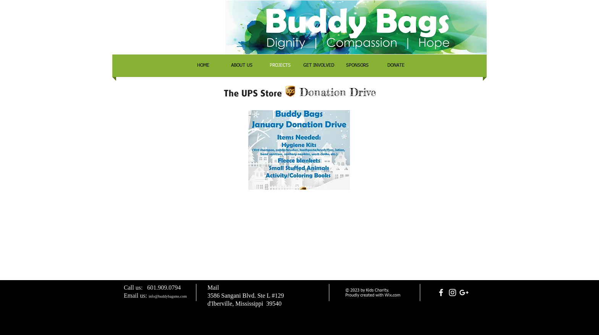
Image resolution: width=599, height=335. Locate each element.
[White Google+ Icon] (464, 292)
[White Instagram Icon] (452, 292)
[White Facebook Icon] (441, 292)
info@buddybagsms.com (168, 296)
